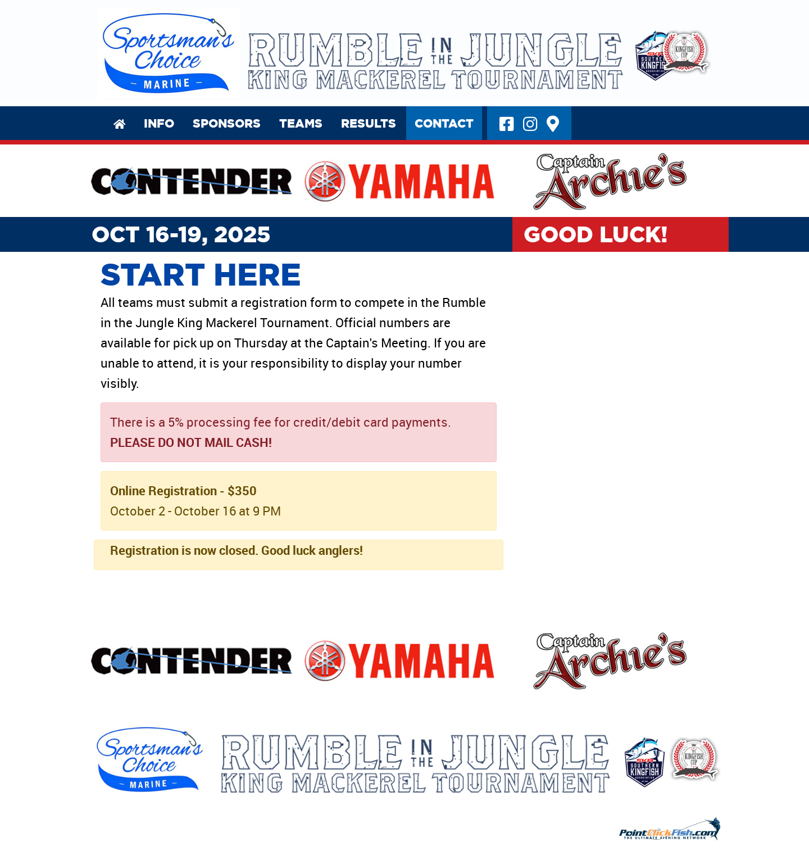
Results (357, 119)
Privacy (100, 841)
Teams (290, 119)
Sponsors (216, 119)
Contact (433, 119)
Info (148, 119)
